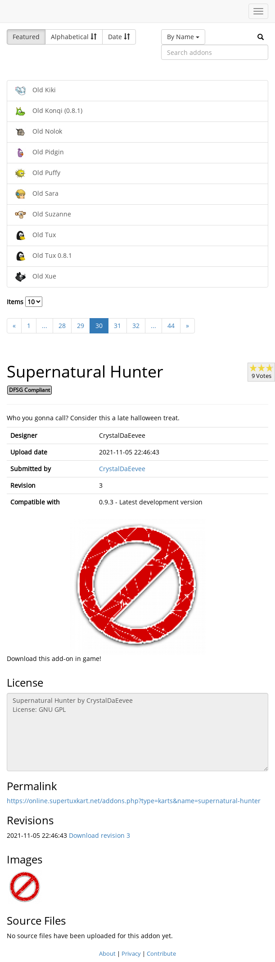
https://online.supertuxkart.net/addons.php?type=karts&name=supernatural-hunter (134, 800)
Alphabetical (74, 36)
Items (24, 302)
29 (80, 325)
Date (119, 36)
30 (99, 325)
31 (117, 325)
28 (62, 325)
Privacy (131, 953)
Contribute (161, 953)
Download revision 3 (99, 835)
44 (171, 325)
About (107, 953)
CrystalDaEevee (122, 468)
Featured (26, 36)
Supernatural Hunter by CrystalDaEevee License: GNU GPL (137, 732)
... (44, 325)
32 (136, 325)
